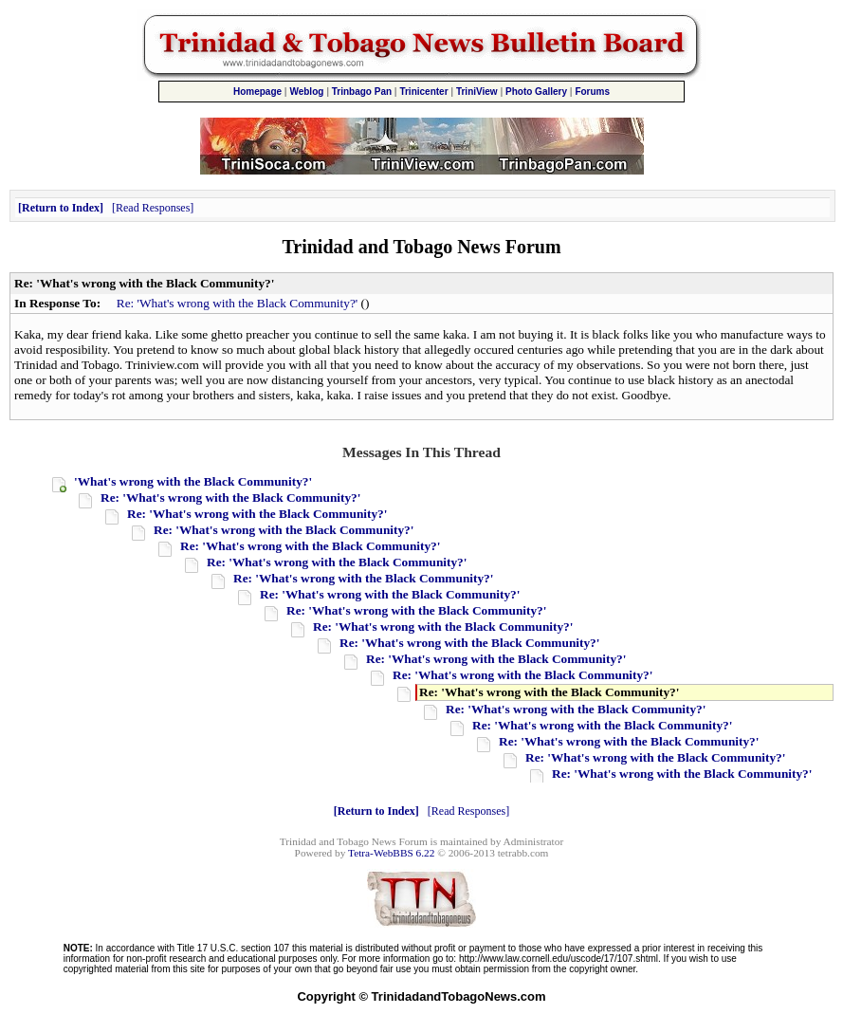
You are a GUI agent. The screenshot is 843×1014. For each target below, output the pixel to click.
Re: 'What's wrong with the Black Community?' (237, 303)
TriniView (477, 91)
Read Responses (153, 207)
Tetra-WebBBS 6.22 (391, 852)
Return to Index (61, 207)
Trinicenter (423, 91)
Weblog (306, 91)
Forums (592, 91)
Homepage (257, 91)
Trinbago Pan (362, 91)
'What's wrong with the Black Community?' (193, 481)
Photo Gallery (536, 91)
